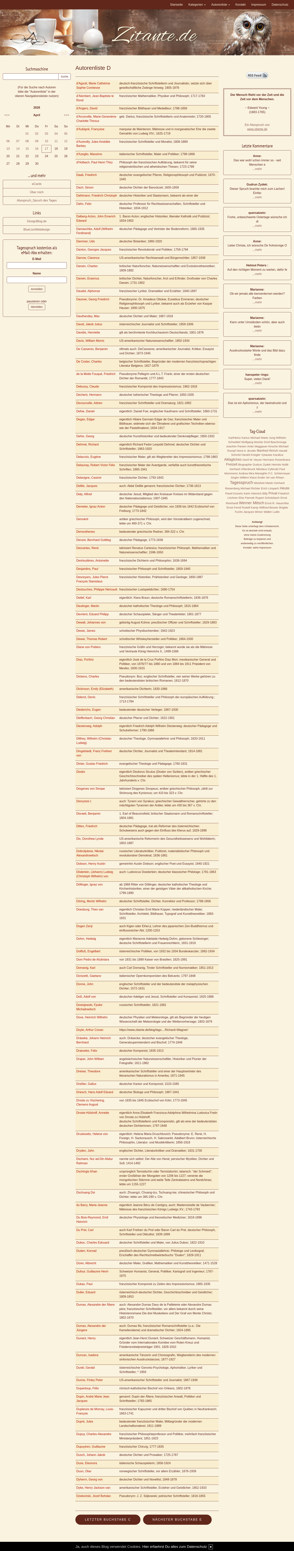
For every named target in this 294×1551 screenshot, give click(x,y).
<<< (7, 115)
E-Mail (36, 259)
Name (37, 273)
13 (8, 148)
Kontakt (241, 4)
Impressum (258, 4)
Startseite (176, 4)
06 (8, 141)
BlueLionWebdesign (36, 229)
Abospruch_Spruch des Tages (37, 200)
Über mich (37, 192)
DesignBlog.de (36, 221)
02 (36, 133)
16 (36, 148)
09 (36, 141)
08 (27, 141)
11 (56, 141)
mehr (258, 168)
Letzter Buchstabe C (108, 1519)
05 (66, 133)
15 (27, 148)
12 (66, 141)
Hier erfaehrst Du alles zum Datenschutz (174, 1547)
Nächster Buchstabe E (177, 1519)
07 (18, 141)
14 (18, 148)
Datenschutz (280, 4)
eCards (37, 184)
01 (27, 133)
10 (46, 141)
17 (46, 148)
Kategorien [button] (197, 4)
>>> (66, 115)
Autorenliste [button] (220, 4)
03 (46, 133)
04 (56, 133)
